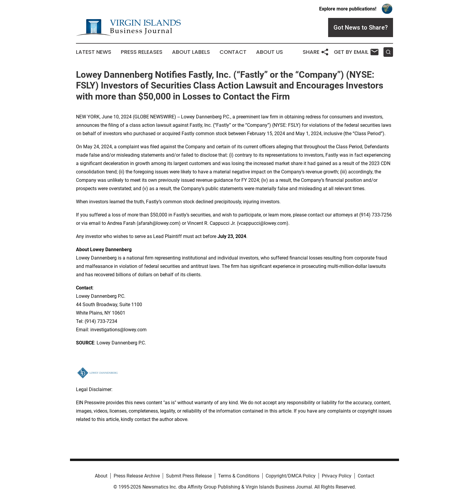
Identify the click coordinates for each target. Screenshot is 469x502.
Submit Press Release (189, 476)
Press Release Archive (137, 476)
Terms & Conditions (238, 476)
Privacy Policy (336, 476)
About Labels (191, 52)
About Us (269, 52)
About (101, 476)
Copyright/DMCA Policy (291, 476)
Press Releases (141, 52)
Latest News (93, 52)
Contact (233, 52)
